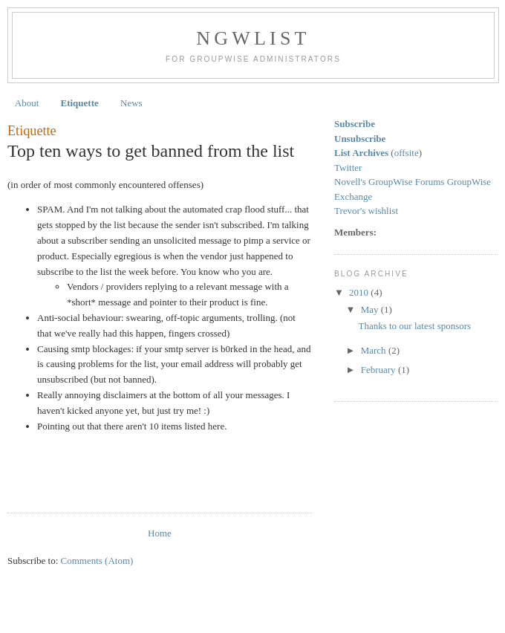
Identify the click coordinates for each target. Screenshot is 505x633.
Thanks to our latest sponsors (414, 325)
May (371, 309)
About (27, 102)
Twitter (348, 167)
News (131, 102)
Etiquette (80, 102)
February (379, 369)
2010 (360, 292)
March (374, 350)
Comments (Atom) (97, 560)
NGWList (253, 38)
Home (160, 533)
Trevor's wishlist (366, 210)
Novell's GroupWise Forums (390, 181)
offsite (406, 152)
